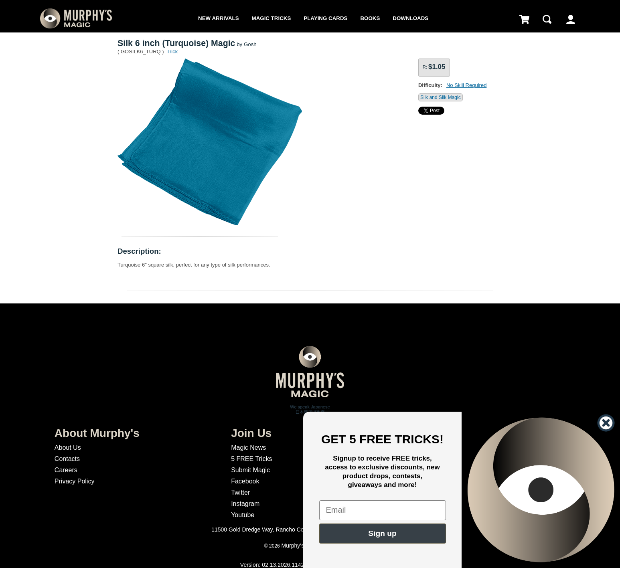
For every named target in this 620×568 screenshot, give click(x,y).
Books (370, 18)
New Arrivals (218, 18)
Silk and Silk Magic (440, 97)
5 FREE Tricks (251, 458)
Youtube (242, 514)
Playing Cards (325, 18)
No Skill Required (466, 85)
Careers (66, 470)
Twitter (240, 492)
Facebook (245, 481)
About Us (68, 447)
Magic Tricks (271, 18)
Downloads (410, 18)
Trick (172, 52)
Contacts (67, 458)
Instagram (245, 503)
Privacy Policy (75, 481)
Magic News (248, 447)
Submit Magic (250, 470)
